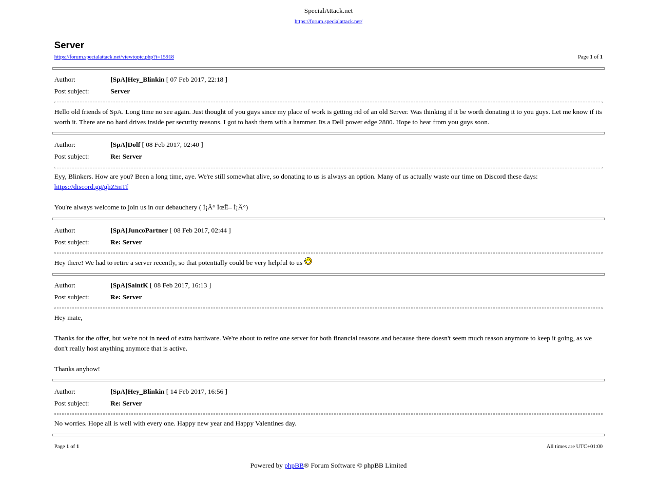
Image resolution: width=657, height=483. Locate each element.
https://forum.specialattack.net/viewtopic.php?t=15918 (114, 57)
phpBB (294, 465)
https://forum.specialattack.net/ (328, 21)
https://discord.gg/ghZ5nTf (91, 186)
